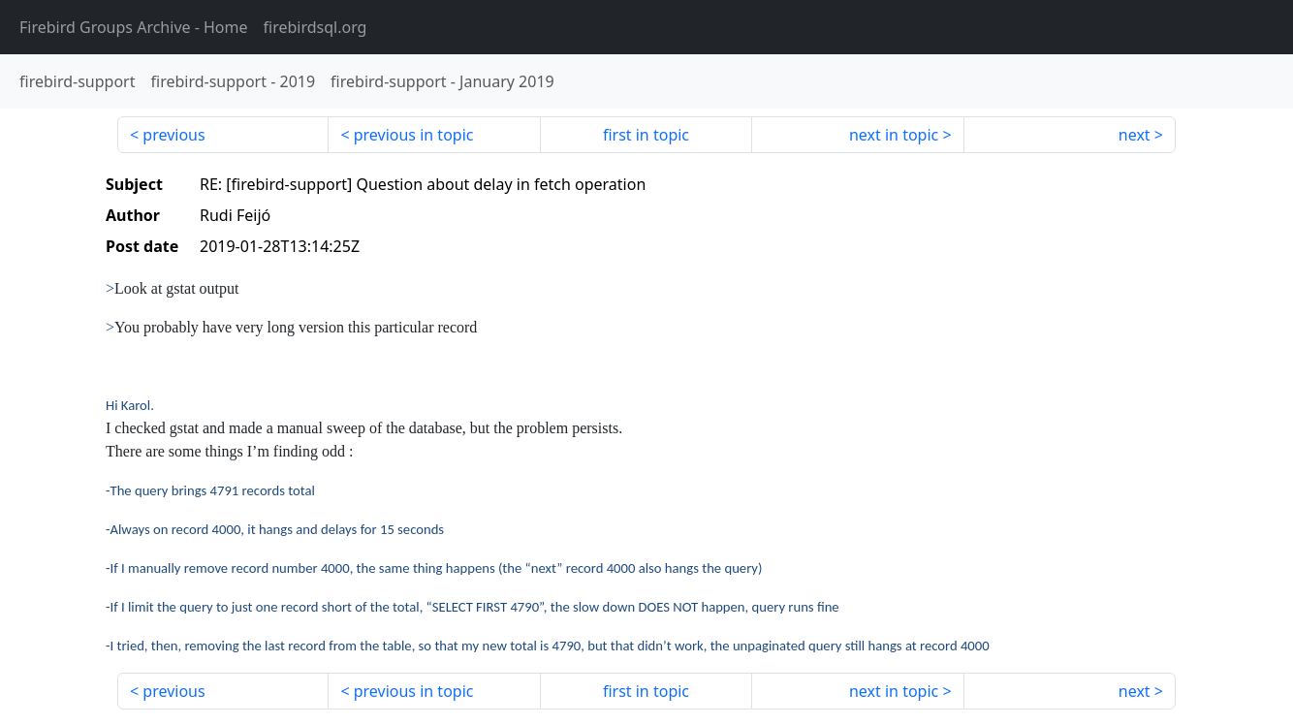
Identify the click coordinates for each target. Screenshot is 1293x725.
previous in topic (414, 134)
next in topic (893, 134)
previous (173, 134)
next (1135, 134)
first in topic (646, 134)
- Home (133, 27)
